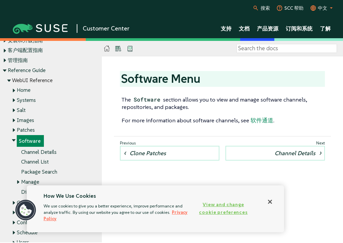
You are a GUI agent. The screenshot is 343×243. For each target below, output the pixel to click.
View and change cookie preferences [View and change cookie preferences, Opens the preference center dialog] (223, 208)
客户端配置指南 (25, 50)
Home (23, 90)
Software (30, 141)
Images (25, 120)
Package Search (39, 172)
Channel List (35, 162)
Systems (26, 100)
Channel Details (39, 152)
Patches (26, 130)
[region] (155, 208)
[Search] (286, 48)
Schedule (27, 232)
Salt (21, 110)
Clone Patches (148, 153)
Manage (30, 182)
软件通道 (262, 120)
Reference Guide (27, 70)
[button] (26, 210)
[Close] (270, 201)
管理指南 (18, 60)
